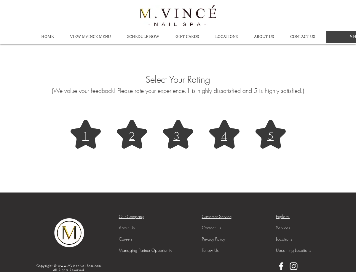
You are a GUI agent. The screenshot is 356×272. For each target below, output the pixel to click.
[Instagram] (293, 266)
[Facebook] (281, 266)
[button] (226, 37)
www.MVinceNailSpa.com (79, 266)
